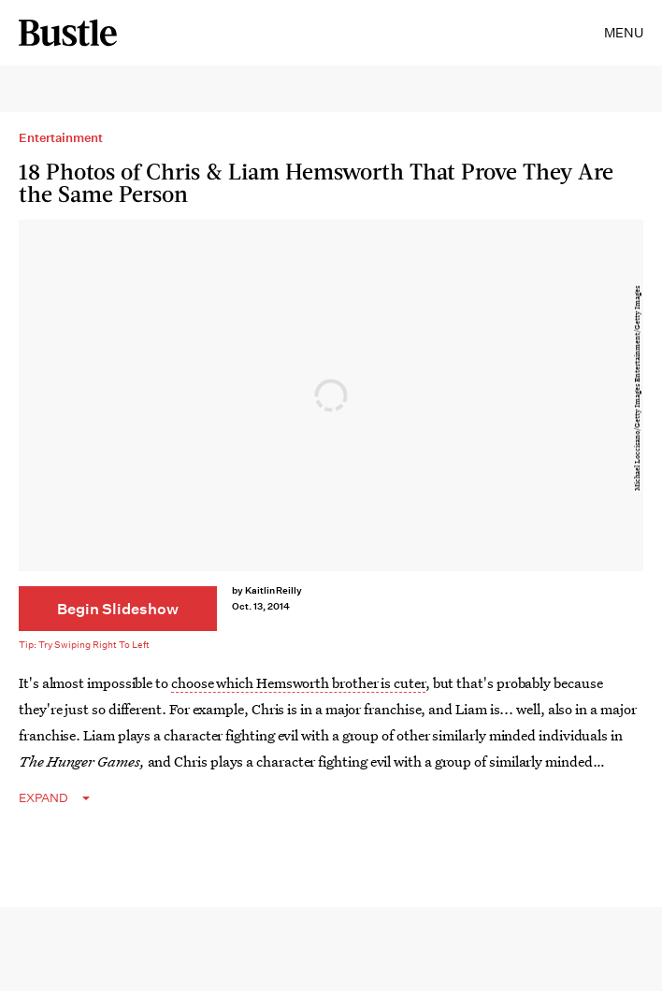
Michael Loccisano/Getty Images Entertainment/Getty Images (637, 388)
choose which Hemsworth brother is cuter (298, 682)
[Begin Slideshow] (118, 608)
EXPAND (43, 798)
